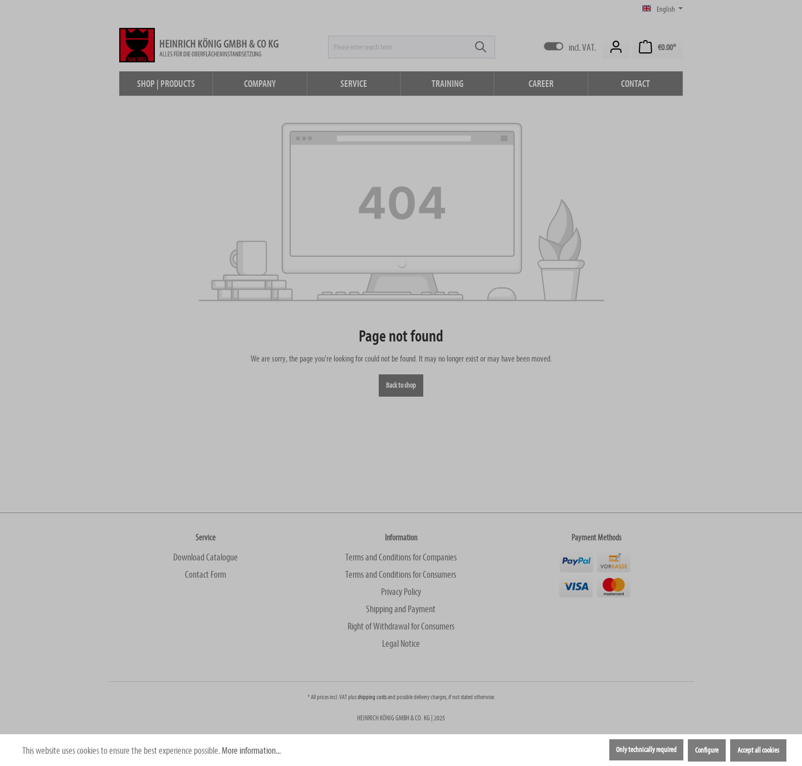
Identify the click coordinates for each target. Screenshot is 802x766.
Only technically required (646, 749)
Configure (706, 750)
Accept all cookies (758, 750)
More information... (251, 751)
